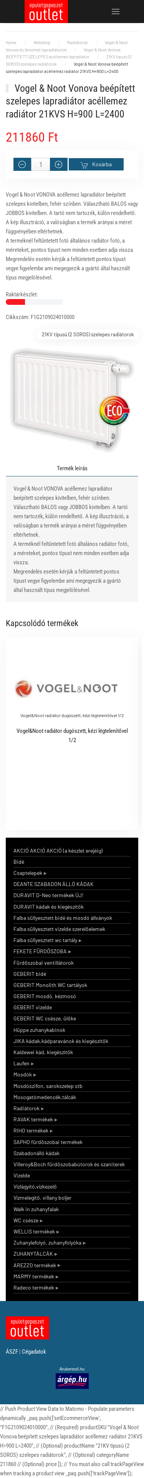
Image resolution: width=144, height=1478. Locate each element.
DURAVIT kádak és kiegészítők (48, 906)
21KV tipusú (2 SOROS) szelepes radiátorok (88, 334)
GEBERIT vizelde (32, 1007)
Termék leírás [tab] (72, 468)
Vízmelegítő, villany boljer (42, 1197)
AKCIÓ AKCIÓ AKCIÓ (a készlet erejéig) (58, 850)
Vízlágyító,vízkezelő (35, 1186)
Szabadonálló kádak (36, 1153)
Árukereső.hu (72, 1369)
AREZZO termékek (34, 1265)
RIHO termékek (30, 1130)
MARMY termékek (33, 1276)
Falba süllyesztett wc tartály (45, 940)
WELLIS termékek (34, 1231)
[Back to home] (46, 11)
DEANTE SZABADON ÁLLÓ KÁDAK (53, 884)
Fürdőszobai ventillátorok (43, 962)
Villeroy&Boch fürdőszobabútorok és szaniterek (69, 1164)
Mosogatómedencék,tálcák (44, 1097)
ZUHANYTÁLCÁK (33, 1253)
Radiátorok (26, 1108)
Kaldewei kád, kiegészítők (43, 1052)
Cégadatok (34, 1351)
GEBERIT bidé (29, 973)
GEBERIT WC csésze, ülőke (44, 1018)
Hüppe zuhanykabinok (39, 1030)
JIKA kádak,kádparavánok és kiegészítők (60, 1041)
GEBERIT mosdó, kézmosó (44, 996)
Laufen (21, 1063)
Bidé (18, 861)
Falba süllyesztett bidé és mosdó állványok (62, 917)
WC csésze (25, 1220)
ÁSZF (12, 1351)
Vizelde (21, 1175)
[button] (116, 11)
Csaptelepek (27, 873)
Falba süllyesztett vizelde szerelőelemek (59, 929)
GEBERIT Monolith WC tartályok (50, 985)
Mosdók (22, 1074)
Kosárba (96, 165)
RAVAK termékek (33, 1119)
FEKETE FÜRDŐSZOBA (40, 951)
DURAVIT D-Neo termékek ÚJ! (48, 895)
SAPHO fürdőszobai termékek (48, 1142)
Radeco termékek (33, 1287)
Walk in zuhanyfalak (36, 1209)
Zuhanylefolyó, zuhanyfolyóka (47, 1242)
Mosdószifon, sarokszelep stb (48, 1086)
